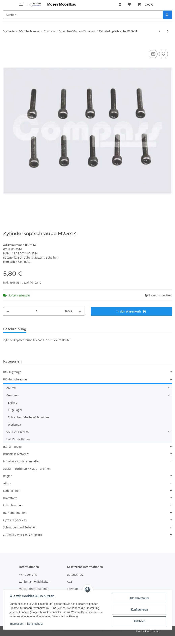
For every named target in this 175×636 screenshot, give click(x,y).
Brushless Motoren (15, 454)
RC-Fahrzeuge (12, 446)
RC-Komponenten (15, 513)
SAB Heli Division (17, 432)
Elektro (12, 402)
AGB (70, 581)
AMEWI (11, 388)
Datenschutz (75, 574)
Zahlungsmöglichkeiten (34, 581)
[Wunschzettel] (129, 4)
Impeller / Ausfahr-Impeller (21, 461)
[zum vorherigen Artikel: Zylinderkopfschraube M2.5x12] (160, 31)
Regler (7, 476)
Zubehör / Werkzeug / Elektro (22, 535)
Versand (35, 282)
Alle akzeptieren (139, 598)
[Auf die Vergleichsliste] (153, 54)
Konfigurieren (139, 609)
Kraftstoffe (10, 498)
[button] (120, 4)
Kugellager (15, 410)
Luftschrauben (13, 505)
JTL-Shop (154, 631)
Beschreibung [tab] (14, 329)
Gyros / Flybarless (15, 520)
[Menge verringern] (7, 311)
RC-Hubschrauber (15, 379)
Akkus (7, 483)
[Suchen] (83, 15)
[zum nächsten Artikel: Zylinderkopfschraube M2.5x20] (168, 31)
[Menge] (37, 311)
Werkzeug (14, 424)
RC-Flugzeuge (12, 372)
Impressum (17, 623)
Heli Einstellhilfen (18, 439)
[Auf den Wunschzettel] (163, 54)
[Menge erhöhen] (79, 311)
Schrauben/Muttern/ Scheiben (38, 257)
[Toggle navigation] (21, 2)
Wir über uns (28, 574)
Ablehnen (139, 621)
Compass (12, 395)
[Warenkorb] (145, 4)
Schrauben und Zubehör (19, 527)
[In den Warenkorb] (6, 44)
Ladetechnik (11, 491)
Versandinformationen (34, 589)
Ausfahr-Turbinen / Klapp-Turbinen (27, 469)
